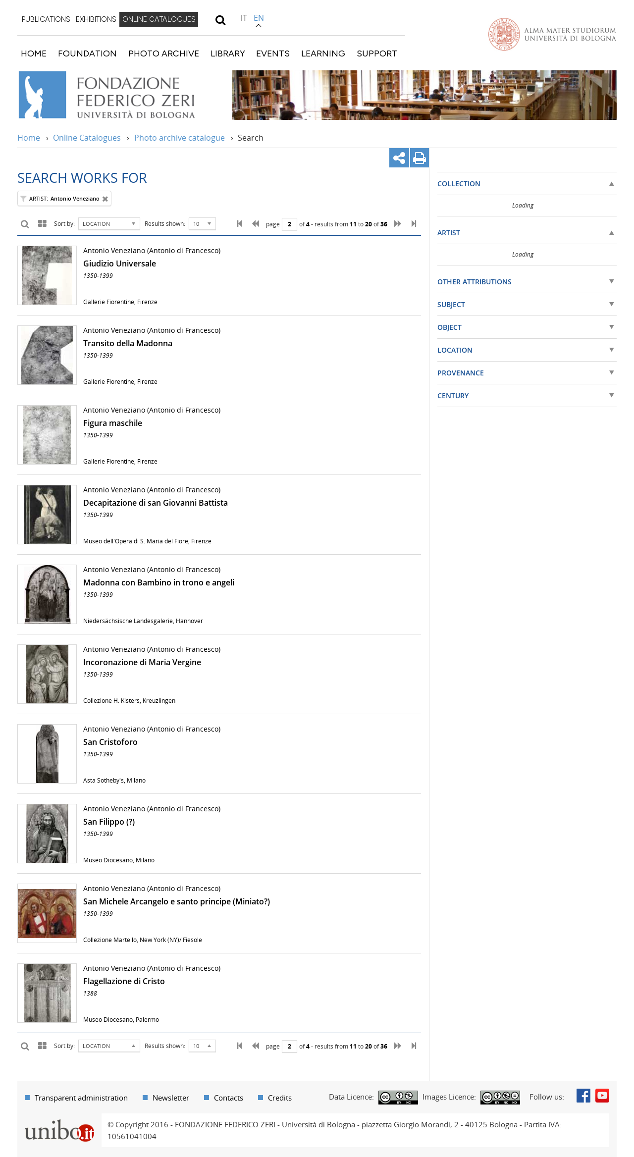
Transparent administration (81, 1098)
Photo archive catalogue (179, 137)
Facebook (583, 1096)
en (259, 17)
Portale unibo (59, 1119)
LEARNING (323, 53)
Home (28, 137)
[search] (220, 20)
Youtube (602, 1096)
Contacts (228, 1098)
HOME (34, 53)
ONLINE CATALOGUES (159, 19)
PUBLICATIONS (46, 19)
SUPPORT (377, 53)
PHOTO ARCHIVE (163, 53)
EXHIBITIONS (96, 19)
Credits (280, 1098)
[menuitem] (46, 20)
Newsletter (171, 1098)
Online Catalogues (87, 137)
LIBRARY (228, 53)
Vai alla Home (119, 95)
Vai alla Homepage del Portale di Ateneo (552, 34)
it (244, 17)
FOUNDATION (87, 53)
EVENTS (273, 53)
